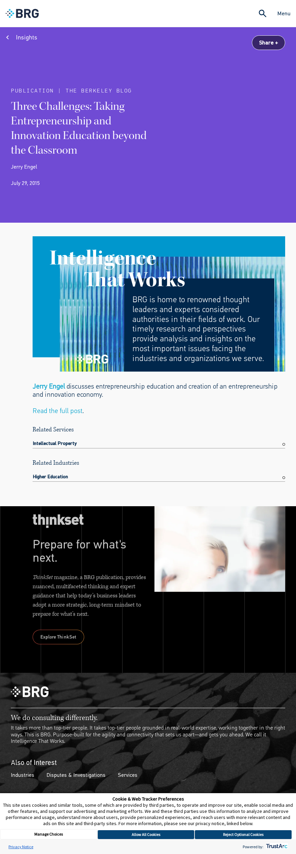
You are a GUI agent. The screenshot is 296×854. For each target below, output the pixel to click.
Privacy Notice (20, 846)
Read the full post (57, 410)
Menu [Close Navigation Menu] (284, 13)
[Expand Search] (262, 13)
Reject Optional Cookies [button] (243, 834)
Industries (22, 775)
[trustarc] (276, 847)
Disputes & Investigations (76, 775)
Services (127, 775)
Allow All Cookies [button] (146, 834)
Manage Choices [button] (48, 834)
